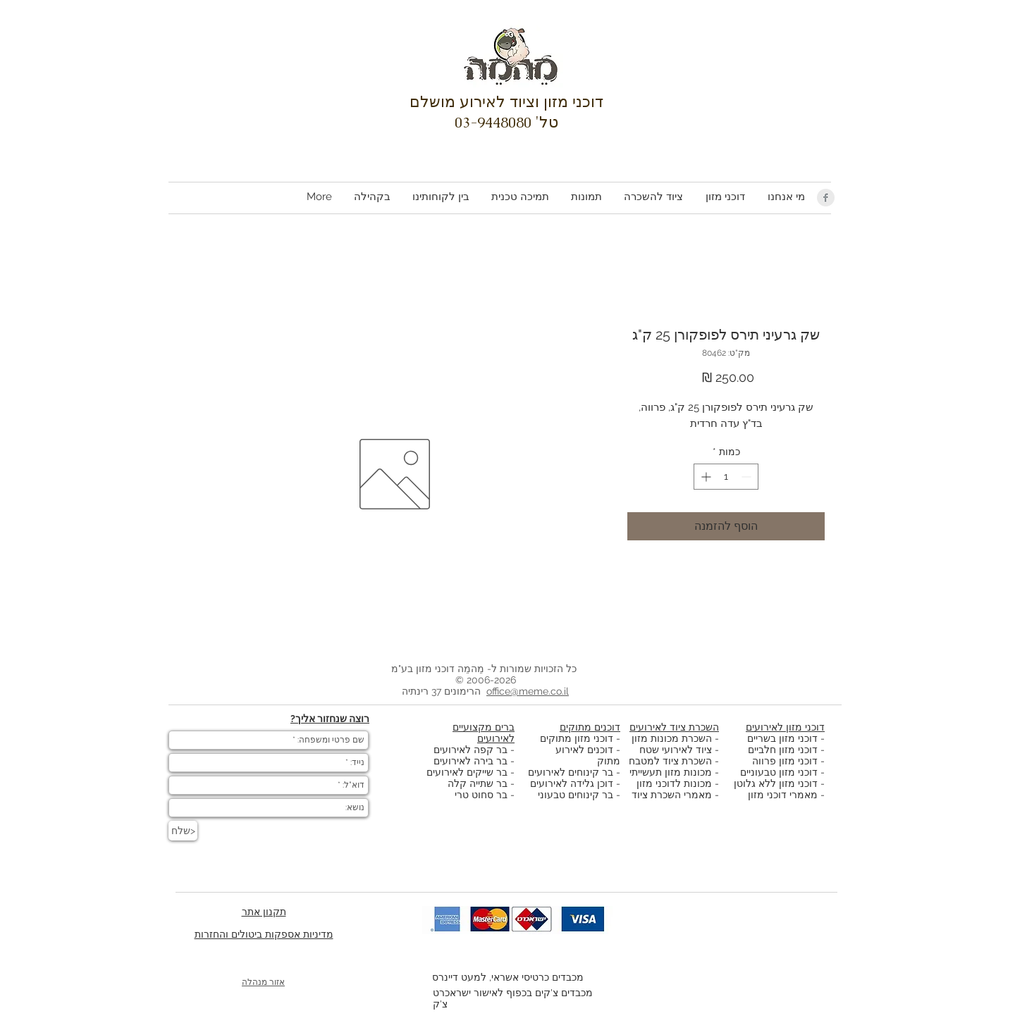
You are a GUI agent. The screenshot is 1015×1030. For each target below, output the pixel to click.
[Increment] (704, 476)
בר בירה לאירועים (470, 761)
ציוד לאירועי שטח (675, 749)
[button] (725, 197)
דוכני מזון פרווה (785, 761)
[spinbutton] (726, 476)
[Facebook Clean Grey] (826, 197)
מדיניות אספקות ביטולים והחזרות (264, 934)
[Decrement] (747, 476)
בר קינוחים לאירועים (570, 772)
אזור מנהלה (263, 982)
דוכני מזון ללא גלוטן (776, 783)
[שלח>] (182, 830)
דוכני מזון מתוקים (576, 738)
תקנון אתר (264, 911)
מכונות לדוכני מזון (674, 783)
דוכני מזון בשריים (782, 738)
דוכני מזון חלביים (783, 749)
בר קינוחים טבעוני (575, 794)
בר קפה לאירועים (470, 749)
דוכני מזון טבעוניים (779, 772)
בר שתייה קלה (479, 783)
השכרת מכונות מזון (672, 738)
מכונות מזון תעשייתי (670, 772)
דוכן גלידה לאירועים (571, 783)
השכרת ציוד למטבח (670, 761)
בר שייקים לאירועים (467, 772)
